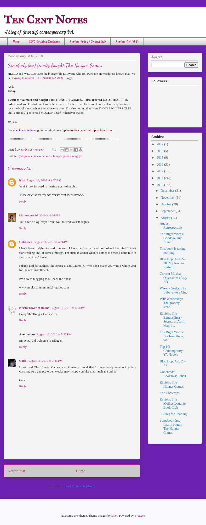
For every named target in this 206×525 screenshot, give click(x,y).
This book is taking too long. (173, 250)
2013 (160, 164)
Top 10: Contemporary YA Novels (171, 351)
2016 (160, 151)
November (168, 197)
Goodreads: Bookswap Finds (173, 374)
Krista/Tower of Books (34, 308)
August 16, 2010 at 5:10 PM (68, 308)
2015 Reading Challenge (44, 41)
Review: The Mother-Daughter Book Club (173, 403)
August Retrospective (171, 225)
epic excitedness (41, 156)
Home (15, 41)
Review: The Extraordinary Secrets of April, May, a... (172, 319)
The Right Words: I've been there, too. (172, 336)
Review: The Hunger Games (171, 384)
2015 (160, 157)
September (168, 211)
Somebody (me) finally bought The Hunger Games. (171, 426)
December (167, 190)
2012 (160, 171)
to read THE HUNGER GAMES (42, 78)
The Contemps (169, 393)
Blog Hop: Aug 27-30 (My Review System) (173, 263)
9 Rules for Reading (173, 414)
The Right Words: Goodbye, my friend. (172, 238)
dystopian (24, 156)
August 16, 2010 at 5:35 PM (53, 334)
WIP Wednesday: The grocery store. (171, 303)
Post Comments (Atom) (80, 486)
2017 (160, 144)
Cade (22, 360)
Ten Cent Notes (45, 19)
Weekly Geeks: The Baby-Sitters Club (174, 290)
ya (80, 156)
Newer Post (16, 471)
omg (75, 156)
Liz (21, 215)
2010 (160, 185)
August (165, 218)
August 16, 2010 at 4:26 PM (51, 242)
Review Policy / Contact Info (87, 41)
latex (114, 515)
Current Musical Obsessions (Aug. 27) (173, 278)
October (166, 204)
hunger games (62, 156)
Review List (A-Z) (127, 41)
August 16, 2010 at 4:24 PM (42, 215)
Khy (22, 180)
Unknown (25, 242)
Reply (23, 201)
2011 (160, 178)
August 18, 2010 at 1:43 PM (45, 360)
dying (17, 78)
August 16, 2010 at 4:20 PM (43, 180)
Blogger (139, 515)
